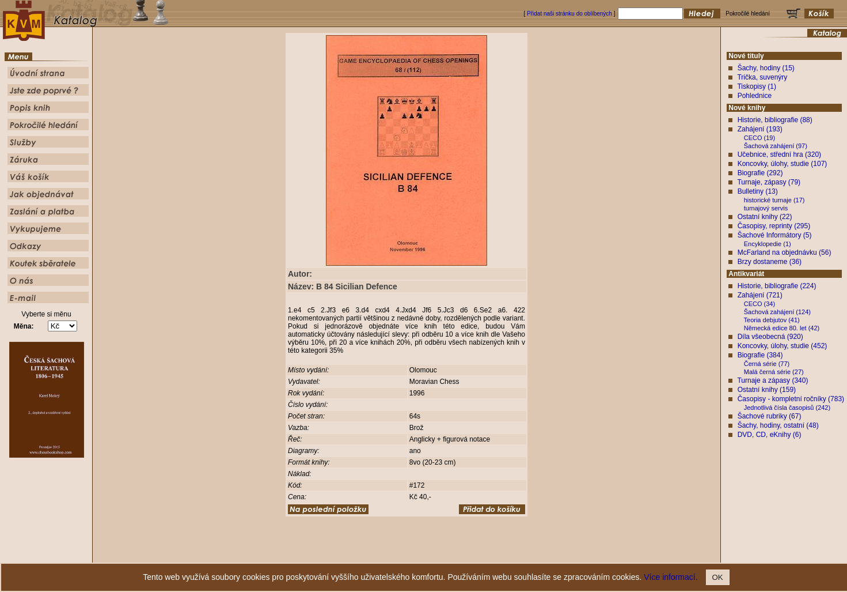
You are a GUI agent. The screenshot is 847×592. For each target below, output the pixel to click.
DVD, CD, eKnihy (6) (770, 435)
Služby (493, 554)
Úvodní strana (329, 554)
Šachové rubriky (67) (770, 416)
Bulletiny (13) (758, 191)
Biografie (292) (760, 173)
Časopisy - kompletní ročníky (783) (791, 399)
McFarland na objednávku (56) (784, 252)
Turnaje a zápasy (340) (772, 380)
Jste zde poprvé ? (375, 554)
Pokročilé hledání (457, 554)
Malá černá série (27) (774, 371)
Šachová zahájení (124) (777, 311)
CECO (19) (759, 137)
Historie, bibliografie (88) (775, 120)
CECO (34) (759, 303)
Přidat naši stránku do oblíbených (569, 13)
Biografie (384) (760, 355)
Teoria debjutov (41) (772, 319)
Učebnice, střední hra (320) (779, 154)
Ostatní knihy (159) (767, 390)
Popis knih (416, 554)
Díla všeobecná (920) (770, 337)
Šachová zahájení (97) (775, 145)
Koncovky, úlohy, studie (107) (782, 164)
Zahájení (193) (760, 129)
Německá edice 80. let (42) (781, 328)
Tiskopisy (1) (756, 86)
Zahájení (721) (760, 295)
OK (717, 577)
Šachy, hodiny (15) (766, 68)
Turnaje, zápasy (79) (768, 182)
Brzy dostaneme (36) (770, 262)
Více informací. (670, 577)
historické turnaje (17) (774, 200)
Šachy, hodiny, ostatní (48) (778, 425)
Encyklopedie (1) (767, 243)
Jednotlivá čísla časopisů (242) (787, 407)
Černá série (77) (766, 363)
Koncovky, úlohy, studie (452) (782, 346)
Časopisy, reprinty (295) (774, 226)
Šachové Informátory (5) (775, 235)
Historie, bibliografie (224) (777, 286)
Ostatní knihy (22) (765, 217)
